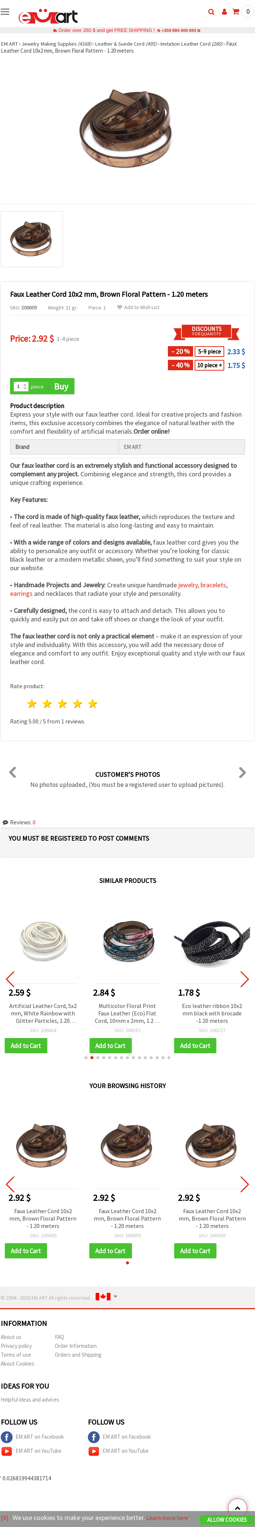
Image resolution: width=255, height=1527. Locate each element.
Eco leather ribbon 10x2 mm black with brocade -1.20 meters (212, 1013)
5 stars (92, 704)
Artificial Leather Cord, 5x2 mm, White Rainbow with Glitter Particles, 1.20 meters (43, 1014)
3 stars (62, 704)
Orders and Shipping (78, 1355)
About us (11, 1338)
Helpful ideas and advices (30, 1400)
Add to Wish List (138, 307)
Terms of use (16, 1355)
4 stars (77, 704)
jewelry (188, 585)
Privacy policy (16, 1346)
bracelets (213, 585)
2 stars (47, 704)
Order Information (76, 1346)
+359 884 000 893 (178, 30)
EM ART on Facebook (32, 1438)
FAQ (59, 1338)
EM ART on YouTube (31, 1452)
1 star (32, 704)
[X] (5, 1512)
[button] (86, 1058)
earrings (21, 594)
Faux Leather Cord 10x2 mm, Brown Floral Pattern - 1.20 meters (42, 1219)
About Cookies (17, 1364)
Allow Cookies (227, 1514)
